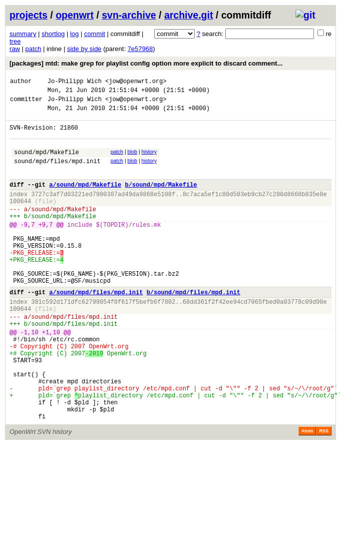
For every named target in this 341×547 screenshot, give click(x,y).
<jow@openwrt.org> (135, 82)
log (74, 34)
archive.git (188, 15)
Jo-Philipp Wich (75, 82)
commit (94, 34)
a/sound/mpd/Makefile (85, 199)
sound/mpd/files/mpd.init (57, 173)
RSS (323, 492)
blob (133, 161)
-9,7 (28, 247)
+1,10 (51, 375)
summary (23, 34)
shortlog (53, 34)
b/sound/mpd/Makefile (161, 199)
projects (29, 15)
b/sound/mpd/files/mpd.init (193, 328)
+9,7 (46, 247)
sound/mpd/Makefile (46, 162)
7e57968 (140, 49)
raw (15, 49)
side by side (84, 49)
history (148, 161)
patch (34, 49)
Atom (307, 492)
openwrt (75, 15)
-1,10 (30, 375)
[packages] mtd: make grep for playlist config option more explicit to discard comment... (146, 63)
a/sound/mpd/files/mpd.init (96, 328)
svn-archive (129, 15)
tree (15, 41)
